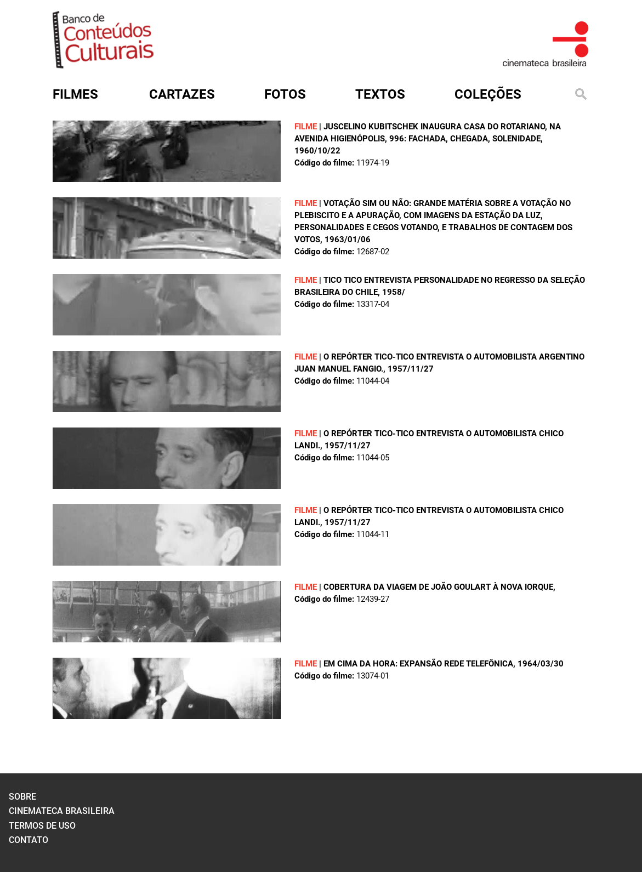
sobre (22, 796)
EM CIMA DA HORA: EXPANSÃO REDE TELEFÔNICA (418, 664)
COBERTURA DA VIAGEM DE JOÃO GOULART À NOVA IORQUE (438, 587)
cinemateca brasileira (62, 811)
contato (28, 840)
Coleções (487, 94)
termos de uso (42, 825)
